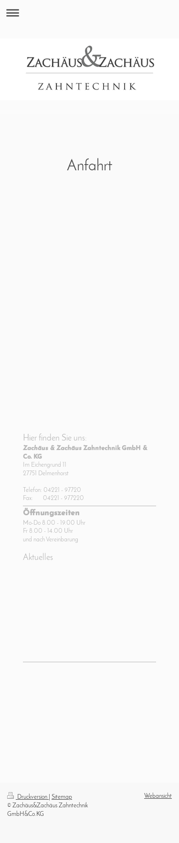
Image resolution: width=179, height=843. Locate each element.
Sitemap (62, 797)
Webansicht (158, 796)
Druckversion (28, 797)
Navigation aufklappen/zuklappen (89, 12)
